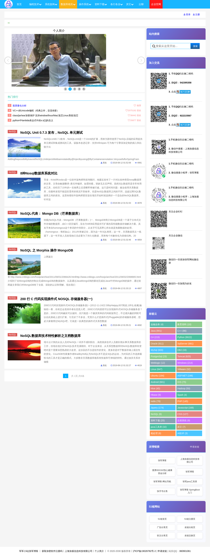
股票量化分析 (19, 105)
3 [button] (74, 89)
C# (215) (155, 337)
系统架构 (51, 4)
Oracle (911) (157, 343)
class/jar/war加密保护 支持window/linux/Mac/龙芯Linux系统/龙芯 (45, 115)
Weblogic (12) (158, 363)
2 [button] (70, 89)
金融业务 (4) (157, 324)
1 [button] (65, 89)
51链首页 (162, 519)
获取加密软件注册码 (52, 551)
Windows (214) (185, 363)
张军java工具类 (190, 481)
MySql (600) (157, 350)
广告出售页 (162, 527)
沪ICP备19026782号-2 (144, 551)
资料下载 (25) (158, 420)
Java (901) (156, 330)
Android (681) (158, 382)
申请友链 (194, 446)
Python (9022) (184, 337)
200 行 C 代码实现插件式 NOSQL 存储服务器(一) (56, 299)
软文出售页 (162, 535)
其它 (130, 4)
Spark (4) (182, 395)
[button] (141, 60)
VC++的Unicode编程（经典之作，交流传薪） (36, 110)
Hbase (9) (156, 395)
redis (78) (155, 401)
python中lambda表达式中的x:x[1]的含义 (33, 120)
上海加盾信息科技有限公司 (190, 460)
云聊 (141, 4)
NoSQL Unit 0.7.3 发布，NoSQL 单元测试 (51, 132)
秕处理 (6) (156, 433)
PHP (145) (182, 401)
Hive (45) (155, 388)
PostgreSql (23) (159, 356)
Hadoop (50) (183, 388)
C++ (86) (181, 330)
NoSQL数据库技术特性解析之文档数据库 (50, 336)
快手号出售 (162, 491)
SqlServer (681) (185, 343)
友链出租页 (190, 527)
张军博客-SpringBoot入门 (190, 491)
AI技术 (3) (182, 433)
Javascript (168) (185, 407)
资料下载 (101, 4)
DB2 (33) (182, 350)
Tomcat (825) (184, 356)
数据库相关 (68, 4)
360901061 (185, 551)
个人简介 (75, 30)
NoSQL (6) (156, 414)
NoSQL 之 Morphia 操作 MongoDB (46, 250)
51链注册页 (189, 519)
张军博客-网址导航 (162, 481)
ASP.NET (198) (185, 375)
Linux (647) (156, 369)
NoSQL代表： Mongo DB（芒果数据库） (51, 213)
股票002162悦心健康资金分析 (162, 471)
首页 (19, 4)
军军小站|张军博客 (28, 551)
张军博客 (162, 460)
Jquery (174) (157, 407)
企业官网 (156, 4)
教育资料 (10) (184, 324)
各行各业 (116, 4)
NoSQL (13, 131)
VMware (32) (183, 369)
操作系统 (85, 4)
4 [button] (79, 89)
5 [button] (83, 89)
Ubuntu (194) (157, 375)
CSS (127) (182, 414)
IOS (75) (181, 382)
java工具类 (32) (159, 427)
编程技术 (35, 4)
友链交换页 (190, 535)
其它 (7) (181, 427)
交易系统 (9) (183, 420)
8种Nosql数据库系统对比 (39, 173)
